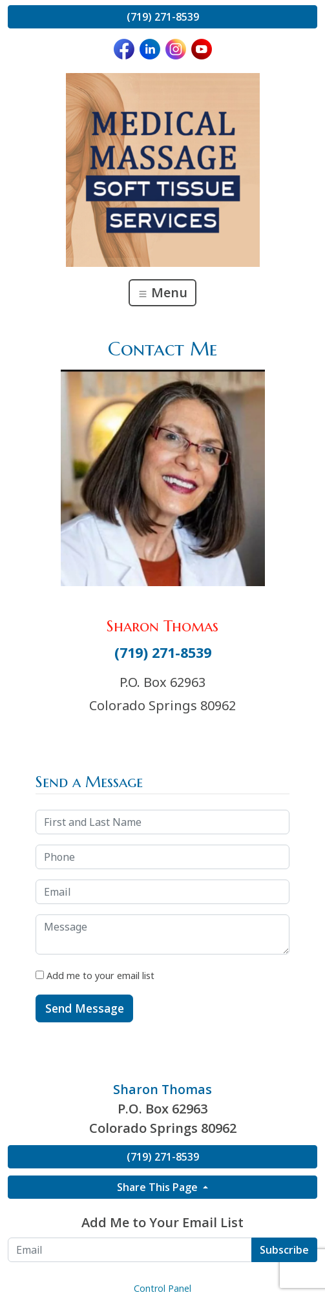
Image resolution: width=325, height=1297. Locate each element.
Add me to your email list (95, 975)
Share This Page (158, 1187)
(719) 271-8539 (163, 17)
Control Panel (162, 1288)
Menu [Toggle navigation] (162, 292)
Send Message (84, 1008)
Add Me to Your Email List (162, 1222)
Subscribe (284, 1250)
